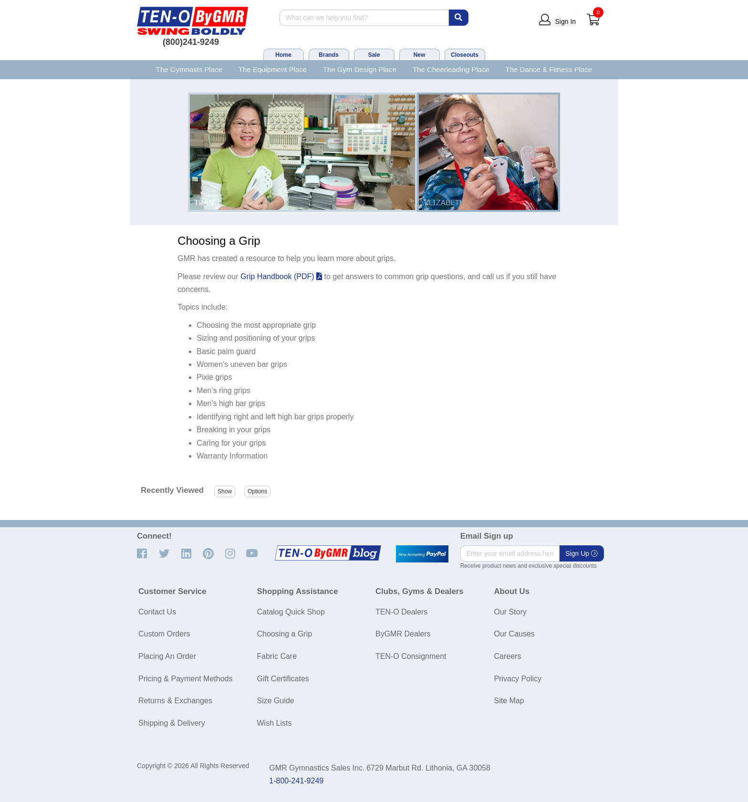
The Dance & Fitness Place (549, 69)
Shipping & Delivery (171, 723)
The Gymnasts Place (189, 69)
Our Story (510, 612)
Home (283, 55)
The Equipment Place (273, 69)
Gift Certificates (283, 679)
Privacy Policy (518, 679)
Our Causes (514, 634)
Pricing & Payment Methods (185, 679)
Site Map (509, 701)
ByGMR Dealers (403, 634)
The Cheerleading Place (451, 69)
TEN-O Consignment (411, 656)
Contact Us (157, 612)
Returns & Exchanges (175, 701)
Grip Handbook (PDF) (281, 276)
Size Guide (275, 701)
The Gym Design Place (359, 69)
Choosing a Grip (284, 634)
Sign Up (581, 553)
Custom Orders (164, 634)
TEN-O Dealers (401, 612)
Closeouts (464, 55)
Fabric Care (277, 656)
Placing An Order (167, 656)
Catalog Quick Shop (291, 612)
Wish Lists (274, 723)
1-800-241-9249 (296, 781)
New (420, 55)
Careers (507, 656)
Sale (374, 55)
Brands (328, 55)
